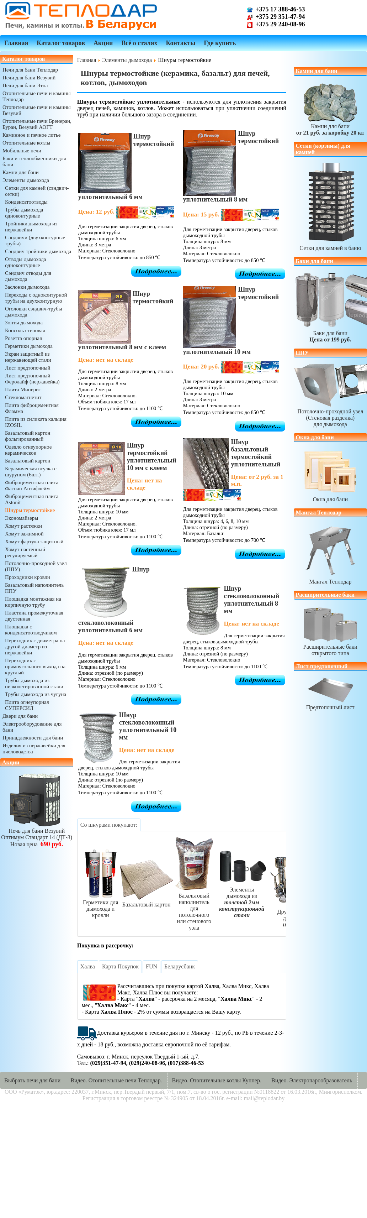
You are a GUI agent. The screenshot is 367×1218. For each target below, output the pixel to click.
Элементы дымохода (25, 180)
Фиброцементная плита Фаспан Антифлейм (31, 485)
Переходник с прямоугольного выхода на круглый (35, 666)
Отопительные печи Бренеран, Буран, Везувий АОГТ (36, 124)
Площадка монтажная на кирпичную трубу (33, 602)
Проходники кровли (27, 577)
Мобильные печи (21, 150)
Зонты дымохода (24, 322)
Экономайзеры (21, 518)
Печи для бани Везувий (28, 77)
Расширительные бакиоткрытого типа (330, 646)
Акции (103, 43)
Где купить (220, 43)
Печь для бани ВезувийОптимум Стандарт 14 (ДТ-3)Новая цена (36, 834)
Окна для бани (330, 496)
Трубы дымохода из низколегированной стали (34, 683)
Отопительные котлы (26, 143)
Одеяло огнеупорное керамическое (28, 450)
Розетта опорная (23, 338)
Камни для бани (20, 172)
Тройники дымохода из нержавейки (31, 226)
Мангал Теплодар (330, 578)
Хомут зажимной (24, 534)
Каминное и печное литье (31, 135)
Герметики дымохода (29, 346)
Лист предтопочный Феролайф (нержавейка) (32, 379)
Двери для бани (20, 716)
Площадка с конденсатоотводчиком (31, 630)
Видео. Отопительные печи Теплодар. (116, 1080)
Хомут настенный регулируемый (25, 552)
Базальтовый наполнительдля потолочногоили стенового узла (194, 908)
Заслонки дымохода (27, 287)
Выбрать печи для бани (32, 1080)
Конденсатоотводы (26, 202)
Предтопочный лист (330, 704)
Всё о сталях (139, 43)
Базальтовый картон (27, 461)
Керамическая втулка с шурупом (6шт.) (31, 471)
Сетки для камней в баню (330, 245)
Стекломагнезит (23, 397)
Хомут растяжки (23, 526)
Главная (16, 43)
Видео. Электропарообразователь (311, 1080)
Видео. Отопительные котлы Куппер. (216, 1080)
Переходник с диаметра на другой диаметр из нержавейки (35, 646)
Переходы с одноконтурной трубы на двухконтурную (36, 298)
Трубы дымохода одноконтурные (24, 213)
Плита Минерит (23, 389)
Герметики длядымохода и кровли (100, 905)
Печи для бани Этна (25, 85)
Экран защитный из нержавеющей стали (28, 357)
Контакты (180, 43)
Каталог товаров (61, 43)
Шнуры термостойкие (30, 510)
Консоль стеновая (25, 330)
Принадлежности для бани (32, 738)
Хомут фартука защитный (34, 541)
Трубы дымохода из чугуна (35, 694)
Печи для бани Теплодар (30, 70)
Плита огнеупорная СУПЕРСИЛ (27, 705)
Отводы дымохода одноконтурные (25, 262)
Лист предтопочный (27, 368)
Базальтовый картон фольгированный (27, 436)
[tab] (108, 825)
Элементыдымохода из (241, 899)
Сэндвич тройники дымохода (38, 251)
